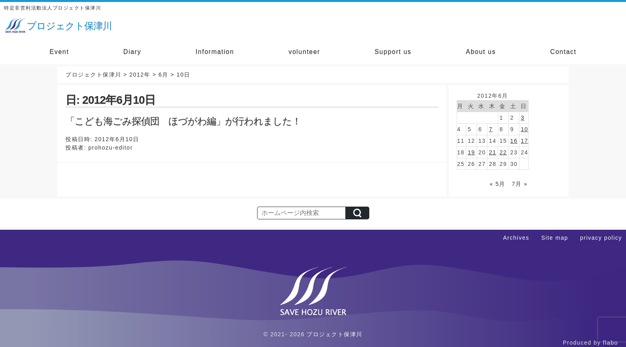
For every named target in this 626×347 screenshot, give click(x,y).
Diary (132, 51)
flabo (610, 342)
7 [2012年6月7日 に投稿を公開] (491, 129)
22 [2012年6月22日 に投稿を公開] (503, 152)
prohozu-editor (110, 147)
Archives (516, 238)
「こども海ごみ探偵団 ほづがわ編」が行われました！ (183, 121)
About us (481, 51)
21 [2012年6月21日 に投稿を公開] (493, 152)
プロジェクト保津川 (335, 334)
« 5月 (497, 184)
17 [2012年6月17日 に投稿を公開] (524, 141)
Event (59, 51)
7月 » (519, 184)
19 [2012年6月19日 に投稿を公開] (471, 152)
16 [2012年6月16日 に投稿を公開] (514, 141)
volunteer (304, 51)
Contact (563, 51)
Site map (554, 238)
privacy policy (601, 238)
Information (215, 51)
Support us (392, 51)
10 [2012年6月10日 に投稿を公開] (524, 129)
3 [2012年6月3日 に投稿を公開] (522, 117)
